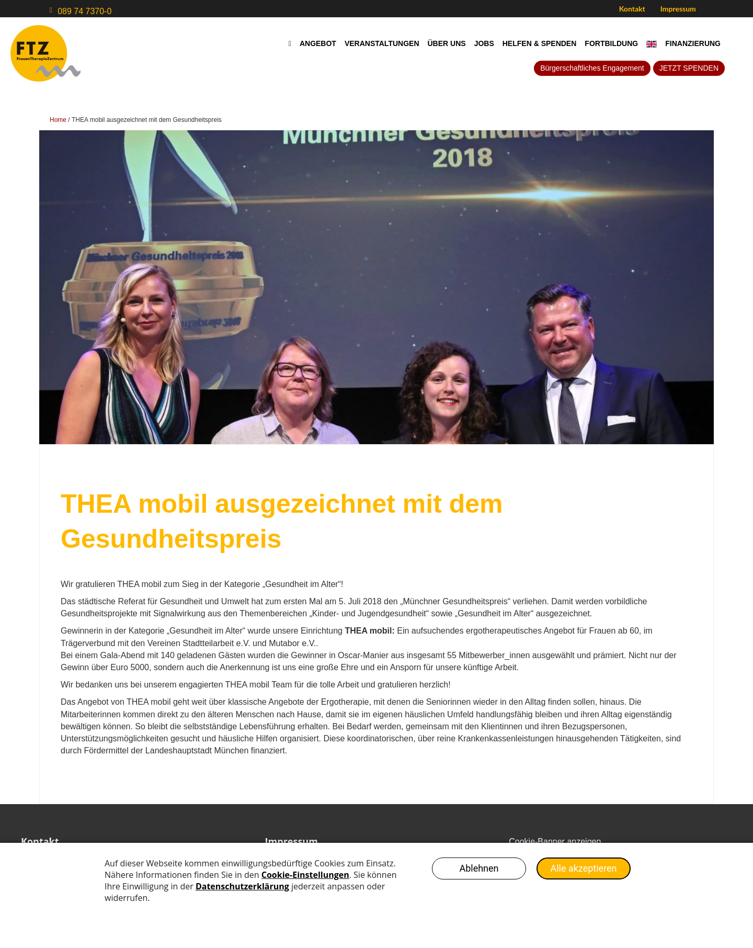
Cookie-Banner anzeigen (555, 841)
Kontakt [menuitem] (632, 8)
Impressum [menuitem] (678, 8)
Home (58, 119)
